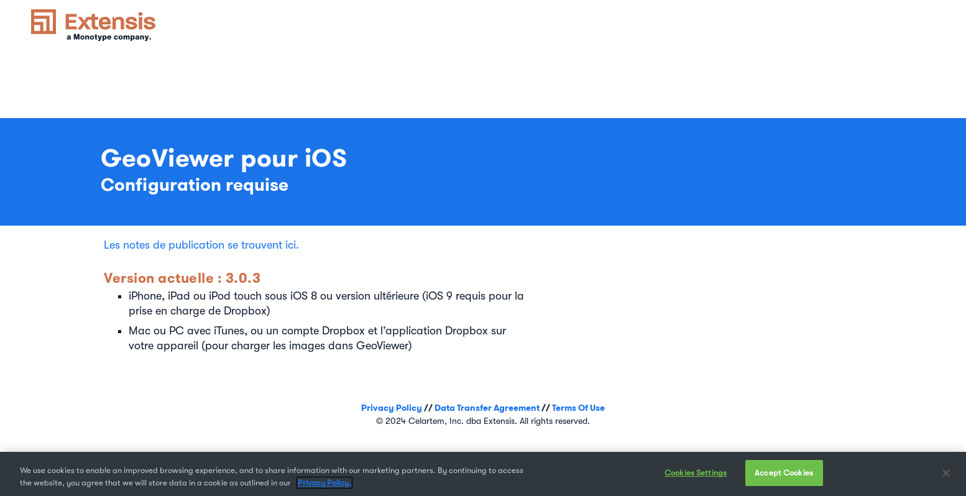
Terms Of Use (578, 407)
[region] (483, 474)
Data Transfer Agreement (487, 407)
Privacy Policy (391, 407)
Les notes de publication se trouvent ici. (201, 245)
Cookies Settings (696, 472)
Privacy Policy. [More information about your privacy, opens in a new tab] (324, 482)
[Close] (946, 473)
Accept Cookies (784, 472)
